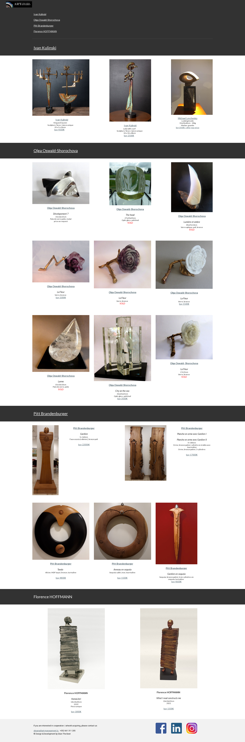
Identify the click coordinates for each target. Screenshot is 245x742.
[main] (122, 48)
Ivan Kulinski (40, 14)
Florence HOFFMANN (45, 31)
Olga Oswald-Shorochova (47, 20)
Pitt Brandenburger (44, 25)
